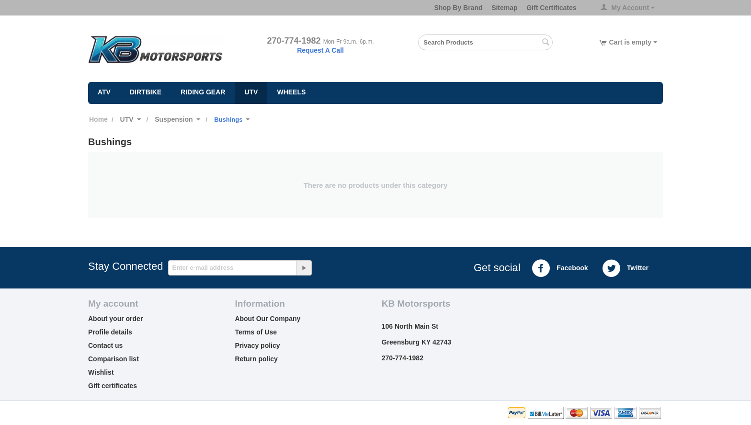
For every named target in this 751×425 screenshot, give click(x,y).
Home (98, 119)
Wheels (291, 92)
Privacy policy (257, 345)
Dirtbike (145, 92)
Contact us (105, 345)
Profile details (110, 332)
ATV (104, 92)
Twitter (625, 268)
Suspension (174, 119)
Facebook (560, 268)
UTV (251, 92)
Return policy (256, 359)
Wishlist (101, 372)
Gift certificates (112, 386)
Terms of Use (256, 332)
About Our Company (267, 318)
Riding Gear (203, 92)
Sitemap (504, 7)
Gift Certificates (551, 7)
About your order (115, 318)
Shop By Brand (458, 7)
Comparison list (113, 359)
